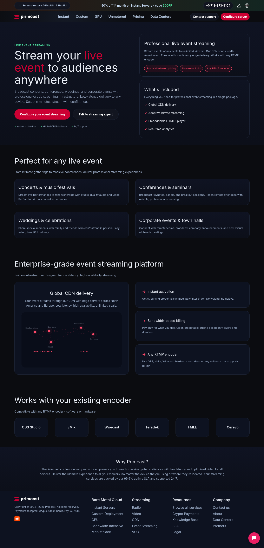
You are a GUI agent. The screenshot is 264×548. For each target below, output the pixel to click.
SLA (175, 526)
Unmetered (117, 16)
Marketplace (101, 532)
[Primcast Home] (26, 17)
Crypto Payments (185, 514)
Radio (136, 507)
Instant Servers (103, 507)
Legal (176, 532)
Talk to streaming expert (96, 114)
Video (136, 514)
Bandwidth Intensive (107, 526)
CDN (135, 520)
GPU (98, 16)
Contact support (204, 16)
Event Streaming (145, 526)
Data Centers (161, 16)
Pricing (138, 16)
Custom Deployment (107, 514)
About (217, 514)
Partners (219, 526)
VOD (135, 532)
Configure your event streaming (42, 114)
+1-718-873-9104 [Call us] (218, 5)
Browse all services (187, 507)
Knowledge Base (185, 520)
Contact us (221, 507)
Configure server (235, 16)
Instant (63, 16)
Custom (82, 16)
